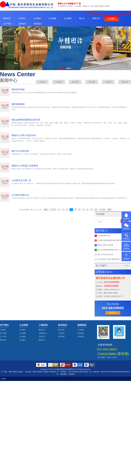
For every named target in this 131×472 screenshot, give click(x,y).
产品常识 (108, 82)
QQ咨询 (126, 218)
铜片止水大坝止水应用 (104, 255)
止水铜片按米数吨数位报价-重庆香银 (109, 240)
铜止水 (82, 18)
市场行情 (125, 82)
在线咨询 (112, 313)
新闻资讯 (22, 24)
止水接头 (22, 340)
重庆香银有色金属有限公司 (66, 369)
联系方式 (3, 340)
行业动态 (81, 333)
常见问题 (92, 82)
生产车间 (7, 24)
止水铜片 (37, 18)
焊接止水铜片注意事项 (104, 245)
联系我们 (38, 24)
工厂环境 (3, 336)
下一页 (102, 210)
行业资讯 (59, 82)
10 (96, 210)
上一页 (52, 210)
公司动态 (42, 82)
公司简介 (22, 18)
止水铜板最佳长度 (102, 236)
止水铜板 (52, 18)
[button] (128, 48)
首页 (45, 210)
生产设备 (3, 333)
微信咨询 (126, 228)
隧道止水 (42, 340)
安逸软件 (71, 374)
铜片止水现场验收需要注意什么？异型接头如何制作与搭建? (113, 250)
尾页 (109, 210)
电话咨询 (126, 239)
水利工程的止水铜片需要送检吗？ (108, 259)
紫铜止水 (96, 18)
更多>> (127, 265)
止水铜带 (68, 18)
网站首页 (7, 18)
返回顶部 (126, 259)
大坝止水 (42, 336)
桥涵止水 (42, 330)
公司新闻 (81, 330)
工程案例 (111, 18)
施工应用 (75, 82)
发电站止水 (43, 333)
